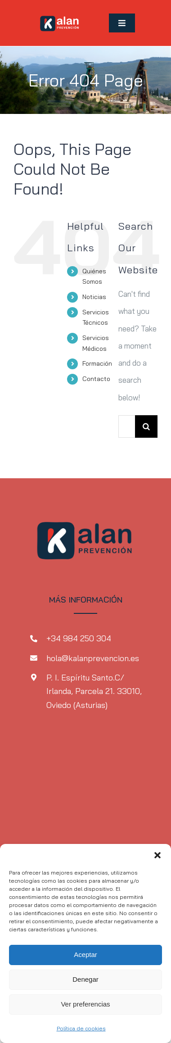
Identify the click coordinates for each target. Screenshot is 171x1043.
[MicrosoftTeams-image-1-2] (60, 13)
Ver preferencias (85, 1004)
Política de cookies (81, 1028)
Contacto (96, 379)
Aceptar (85, 954)
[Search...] (126, 426)
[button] (157, 855)
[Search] (146, 426)
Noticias (94, 297)
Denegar (85, 979)
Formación (97, 363)
